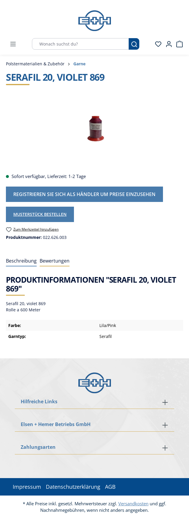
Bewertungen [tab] (55, 261)
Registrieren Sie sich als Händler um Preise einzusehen (84, 194)
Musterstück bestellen (40, 214)
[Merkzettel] (156, 44)
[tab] (21, 261)
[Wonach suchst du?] (80, 44)
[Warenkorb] (177, 44)
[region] (94, 135)
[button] (94, 447)
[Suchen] (134, 44)
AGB (110, 486)
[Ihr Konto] (167, 44)
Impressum (27, 486)
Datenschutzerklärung (73, 486)
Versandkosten (133, 503)
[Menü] (13, 44)
